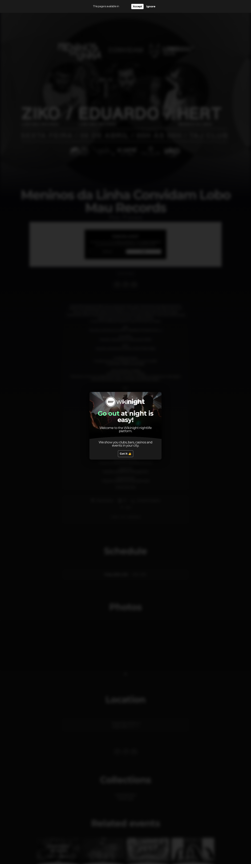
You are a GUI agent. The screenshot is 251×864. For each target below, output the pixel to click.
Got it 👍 (125, 453)
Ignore (150, 6)
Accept (137, 6)
